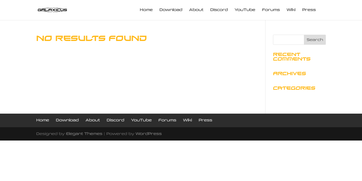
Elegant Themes (84, 134)
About (196, 10)
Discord (219, 10)
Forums (271, 10)
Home (146, 10)
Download (170, 10)
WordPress (148, 134)
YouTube (245, 10)
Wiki (291, 10)
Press (309, 10)
